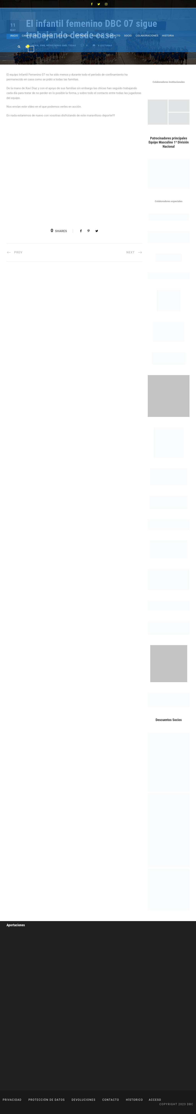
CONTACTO (110, 1099)
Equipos (47, 35)
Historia (168, 35)
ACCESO (155, 1099)
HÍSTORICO (134, 1099)
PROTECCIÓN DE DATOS (47, 1099)
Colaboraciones (147, 35)
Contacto (113, 35)
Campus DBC (30, 35)
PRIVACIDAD (12, 1099)
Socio (128, 35)
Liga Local (64, 35)
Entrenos (82, 35)
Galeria (97, 35)
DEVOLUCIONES (84, 1099)
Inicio (14, 35)
